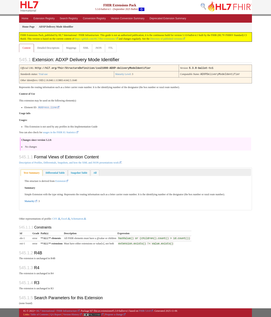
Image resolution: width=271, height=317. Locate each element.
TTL (113, 47)
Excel (64, 218)
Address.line (47, 107)
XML (87, 47)
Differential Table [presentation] (55, 172)
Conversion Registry (94, 18)
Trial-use (43, 74)
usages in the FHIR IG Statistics (59, 132)
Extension (60, 180)
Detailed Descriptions (49, 47)
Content (26, 47)
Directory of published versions (166, 38)
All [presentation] (95, 172)
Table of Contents (39, 314)
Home (25, 18)
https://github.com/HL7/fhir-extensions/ (95, 38)
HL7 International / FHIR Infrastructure (56, 310)
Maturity (30, 200)
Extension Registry (44, 18)
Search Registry (69, 18)
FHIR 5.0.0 (144, 310)
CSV (54, 218)
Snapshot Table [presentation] (79, 172)
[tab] (31, 172)
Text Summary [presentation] (32, 172)
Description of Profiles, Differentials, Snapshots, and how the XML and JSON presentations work (69, 162)
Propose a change (114, 314)
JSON (100, 47)
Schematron (77, 218)
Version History (71, 314)
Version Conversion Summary (127, 18)
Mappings (72, 47)
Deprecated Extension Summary (167, 18)
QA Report (55, 314)
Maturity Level (122, 74)
